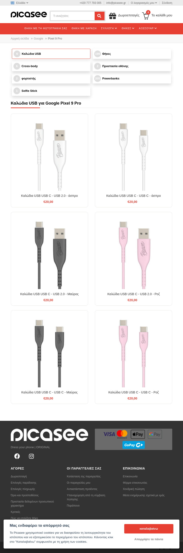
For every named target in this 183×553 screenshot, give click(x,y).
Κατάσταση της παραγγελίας (84, 476)
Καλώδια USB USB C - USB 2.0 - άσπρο (49, 196)
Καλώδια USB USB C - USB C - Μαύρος (49, 392)
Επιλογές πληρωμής (23, 489)
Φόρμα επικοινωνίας (135, 482)
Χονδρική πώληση (134, 489)
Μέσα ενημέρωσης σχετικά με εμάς (144, 495)
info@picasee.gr (116, 2)
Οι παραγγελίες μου (78, 482)
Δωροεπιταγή (19, 476)
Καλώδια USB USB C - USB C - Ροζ (133, 392)
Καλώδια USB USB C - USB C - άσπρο (133, 196)
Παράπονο (73, 505)
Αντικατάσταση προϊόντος (82, 489)
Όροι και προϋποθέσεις (25, 495)
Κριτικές (15, 512)
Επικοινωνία (130, 476)
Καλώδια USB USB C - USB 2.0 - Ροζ (133, 294)
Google (38, 38)
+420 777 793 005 (90, 2)
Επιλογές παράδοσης (23, 482)
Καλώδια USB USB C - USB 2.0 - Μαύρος (49, 294)
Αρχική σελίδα (20, 38)
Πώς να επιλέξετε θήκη (24, 518)
